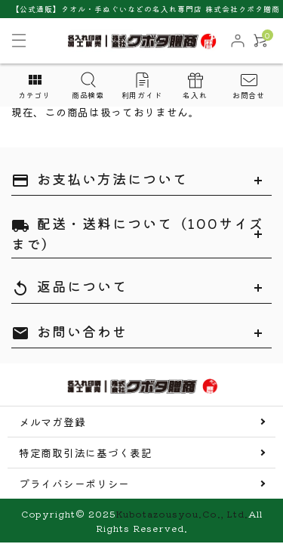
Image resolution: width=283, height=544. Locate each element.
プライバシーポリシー (74, 483)
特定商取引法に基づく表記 (85, 452)
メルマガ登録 (52, 421)
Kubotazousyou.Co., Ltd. (181, 513)
